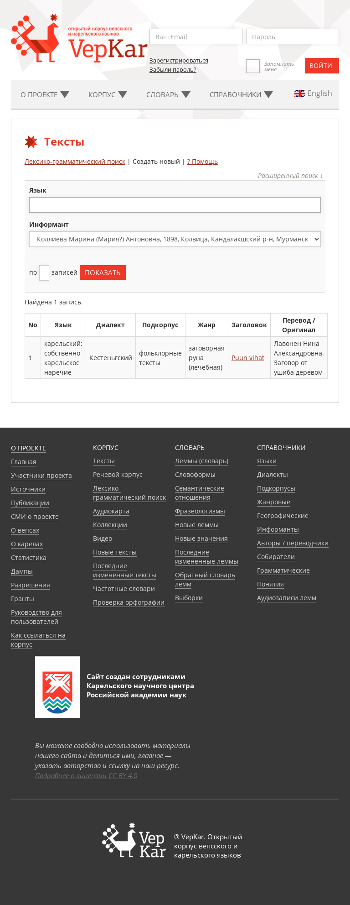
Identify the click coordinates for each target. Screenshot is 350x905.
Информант (49, 224)
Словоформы (195, 474)
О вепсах (25, 530)
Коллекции (110, 524)
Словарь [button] (168, 94)
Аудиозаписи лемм (286, 597)
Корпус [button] (107, 94)
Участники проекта (41, 475)
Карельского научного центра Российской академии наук (140, 690)
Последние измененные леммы (206, 556)
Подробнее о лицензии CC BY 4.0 (86, 775)
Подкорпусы (276, 488)
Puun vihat (248, 357)
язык (37, 190)
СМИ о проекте (35, 516)
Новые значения (201, 538)
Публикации (30, 502)
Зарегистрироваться (178, 60)
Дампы (22, 571)
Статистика (28, 557)
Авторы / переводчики (293, 543)
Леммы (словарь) (201, 460)
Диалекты (272, 474)
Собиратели (276, 556)
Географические (283, 515)
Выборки (189, 597)
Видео (102, 538)
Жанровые (273, 501)
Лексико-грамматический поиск (75, 161)
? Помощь (202, 161)
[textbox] (36, 204)
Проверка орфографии (129, 602)
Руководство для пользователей (36, 617)
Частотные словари (124, 588)
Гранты (22, 598)
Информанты (278, 529)
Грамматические (283, 570)
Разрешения (30, 585)
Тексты (104, 460)
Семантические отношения (199, 493)
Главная (23, 461)
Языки (267, 460)
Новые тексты (115, 552)
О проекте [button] (45, 94)
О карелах (27, 543)
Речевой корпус (118, 474)
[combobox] (175, 205)
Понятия (270, 584)
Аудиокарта (111, 511)
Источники (28, 489)
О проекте (28, 448)
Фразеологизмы (200, 511)
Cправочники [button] (241, 94)
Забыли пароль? (172, 69)
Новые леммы (197, 524)
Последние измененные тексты (124, 570)
